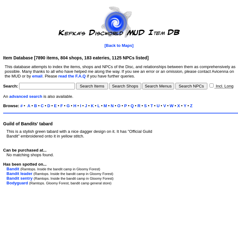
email (37, 76)
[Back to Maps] (119, 45)
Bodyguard (17, 183)
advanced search (26, 96)
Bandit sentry (20, 178)
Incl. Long (224, 86)
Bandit (13, 169)
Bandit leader (19, 173)
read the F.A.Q (71, 76)
